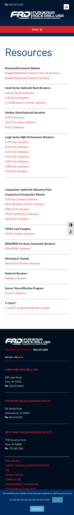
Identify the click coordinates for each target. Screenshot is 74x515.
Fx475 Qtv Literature (17, 161)
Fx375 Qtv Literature (17, 156)
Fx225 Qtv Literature (17, 147)
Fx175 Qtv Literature (17, 142)
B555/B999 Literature (17, 248)
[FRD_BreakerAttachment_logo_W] (37, 12)
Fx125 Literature (14, 127)
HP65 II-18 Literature (17, 209)
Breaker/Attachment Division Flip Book (27, 78)
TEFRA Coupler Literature (19, 234)
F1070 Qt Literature (16, 171)
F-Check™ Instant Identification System (27, 308)
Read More (37, 508)
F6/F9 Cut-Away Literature (20, 122)
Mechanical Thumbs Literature (22, 263)
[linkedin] (66, 7)
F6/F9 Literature (14, 117)
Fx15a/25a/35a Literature (19, 93)
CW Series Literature (16, 219)
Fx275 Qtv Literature (17, 152)
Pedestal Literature (15, 278)
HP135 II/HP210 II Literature (22, 214)
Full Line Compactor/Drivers (21, 199)
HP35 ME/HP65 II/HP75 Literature (24, 204)
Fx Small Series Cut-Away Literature (25, 102)
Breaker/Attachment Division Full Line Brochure (32, 73)
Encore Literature (15, 293)
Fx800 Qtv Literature (17, 166)
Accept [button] (57, 499)
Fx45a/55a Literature (17, 98)
